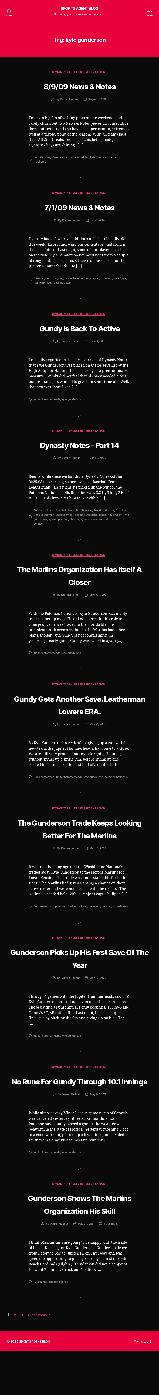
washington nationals (116, 923)
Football (94, 517)
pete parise (107, 521)
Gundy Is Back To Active (79, 329)
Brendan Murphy (106, 513)
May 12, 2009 (98, 995)
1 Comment (111, 1267)
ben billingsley (43, 158)
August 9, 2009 (98, 100)
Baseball (39, 280)
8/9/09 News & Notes (79, 86)
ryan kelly (40, 284)
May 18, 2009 (98, 865)
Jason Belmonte (111, 517)
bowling (89, 513)
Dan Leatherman (63, 158)
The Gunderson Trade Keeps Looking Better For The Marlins (79, 838)
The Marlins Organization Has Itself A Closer (79, 577)
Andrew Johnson (44, 513)
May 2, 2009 (85, 1267)
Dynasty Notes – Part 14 (79, 446)
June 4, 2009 (98, 343)
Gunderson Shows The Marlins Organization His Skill (79, 1241)
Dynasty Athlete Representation (79, 73)
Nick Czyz (122, 280)
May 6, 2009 (98, 1125)
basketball (76, 513)
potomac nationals (118, 780)
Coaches (39, 517)
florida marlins (43, 923)
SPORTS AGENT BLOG (79, 9)
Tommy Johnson (52, 525)
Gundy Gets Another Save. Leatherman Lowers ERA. (79, 707)
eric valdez (83, 158)
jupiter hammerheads (79, 280)
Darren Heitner (68, 100)
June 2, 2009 (98, 460)
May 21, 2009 (98, 727)
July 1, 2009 (98, 222)
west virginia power (59, 284)
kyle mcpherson (73, 521)
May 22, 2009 (98, 597)
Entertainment (78, 517)
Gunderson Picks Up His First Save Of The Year (79, 974)
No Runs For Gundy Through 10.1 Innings (79, 1104)
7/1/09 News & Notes (79, 208)
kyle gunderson (101, 158)
